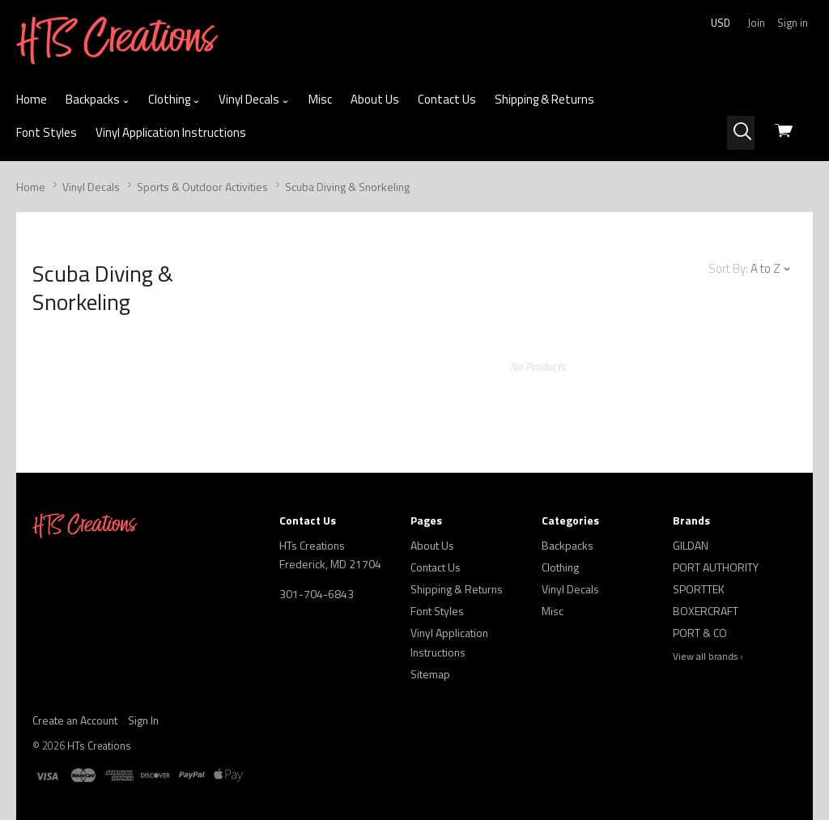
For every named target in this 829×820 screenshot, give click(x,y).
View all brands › (708, 656)
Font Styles (46, 132)
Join (756, 23)
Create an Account (74, 720)
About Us (375, 99)
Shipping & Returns (544, 99)
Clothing (174, 99)
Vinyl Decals (254, 99)
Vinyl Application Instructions (171, 132)
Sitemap (430, 673)
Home (31, 99)
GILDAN (690, 545)
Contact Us (447, 99)
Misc (320, 99)
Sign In (143, 720)
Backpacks (98, 99)
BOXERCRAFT (705, 610)
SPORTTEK (699, 588)
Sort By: (728, 268)
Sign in (792, 23)
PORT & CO (700, 632)
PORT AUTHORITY (716, 567)
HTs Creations (99, 745)
